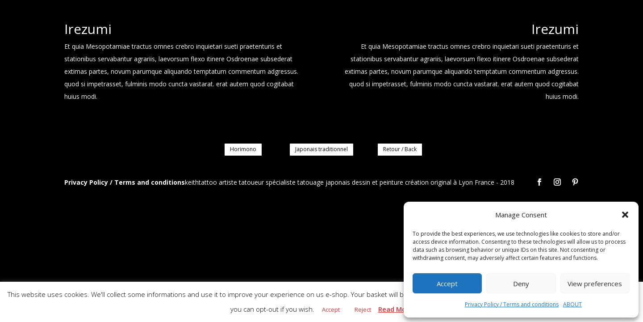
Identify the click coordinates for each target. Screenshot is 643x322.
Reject (363, 309)
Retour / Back (400, 149)
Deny (521, 283)
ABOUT (572, 304)
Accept (447, 283)
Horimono (243, 149)
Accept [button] (331, 309)
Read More (395, 309)
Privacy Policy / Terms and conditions (512, 304)
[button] (625, 214)
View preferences (595, 283)
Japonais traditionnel (321, 149)
